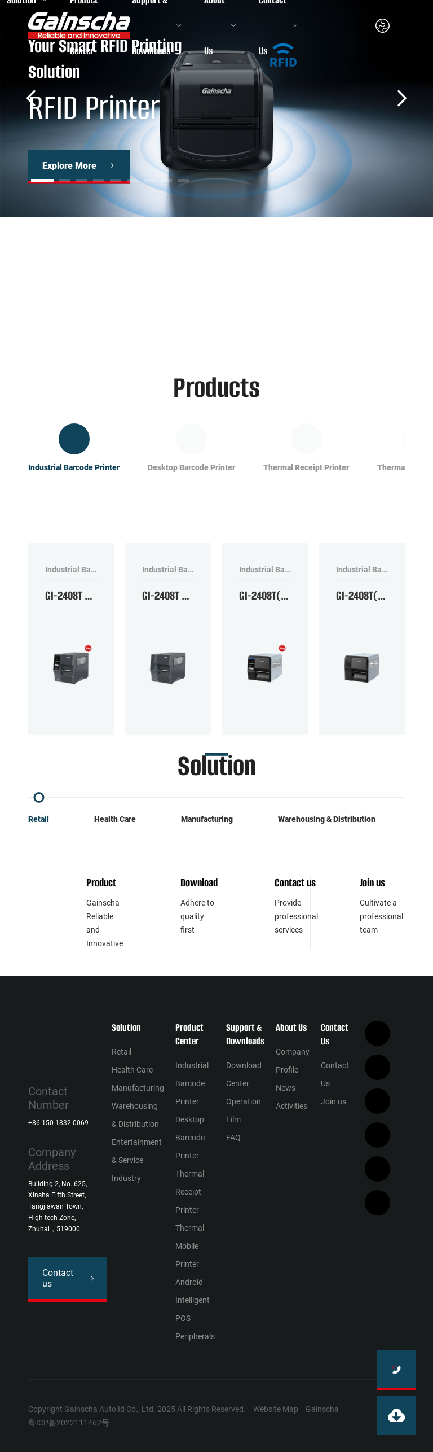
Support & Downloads (245, 1034)
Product (101, 882)
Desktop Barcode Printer (190, 1137)
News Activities (291, 1096)
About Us (291, 1027)
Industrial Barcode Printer (192, 1083)
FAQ (233, 1137)
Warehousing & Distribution (326, 819)
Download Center (244, 1074)
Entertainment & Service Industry (137, 1160)
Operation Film (243, 1110)
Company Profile (293, 1060)
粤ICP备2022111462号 (68, 1422)
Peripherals (195, 1336)
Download (199, 882)
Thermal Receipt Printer (189, 1191)
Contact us (295, 882)
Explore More (69, 165)
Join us (372, 882)
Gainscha (322, 1409)
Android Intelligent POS (192, 1300)
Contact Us (334, 1034)
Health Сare (115, 819)
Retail (38, 819)
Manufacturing (207, 819)
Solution (126, 1027)
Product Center (189, 1034)
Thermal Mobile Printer (189, 1246)
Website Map (275, 1409)
